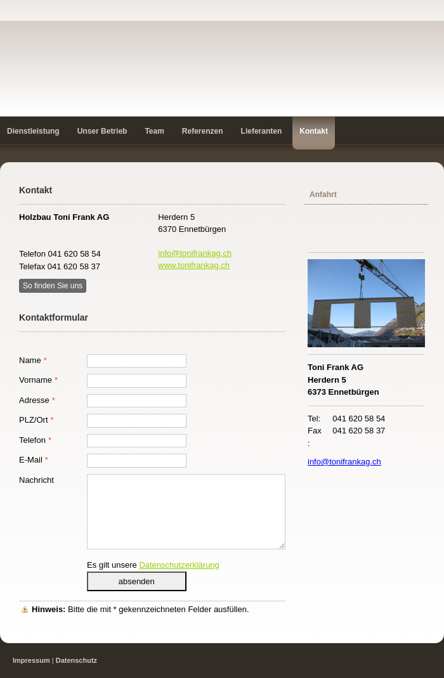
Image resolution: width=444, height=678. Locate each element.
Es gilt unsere (153, 565)
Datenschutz (76, 660)
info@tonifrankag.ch (195, 253)
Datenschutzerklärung (179, 565)
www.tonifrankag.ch (194, 265)
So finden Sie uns (52, 285)
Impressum (31, 660)
